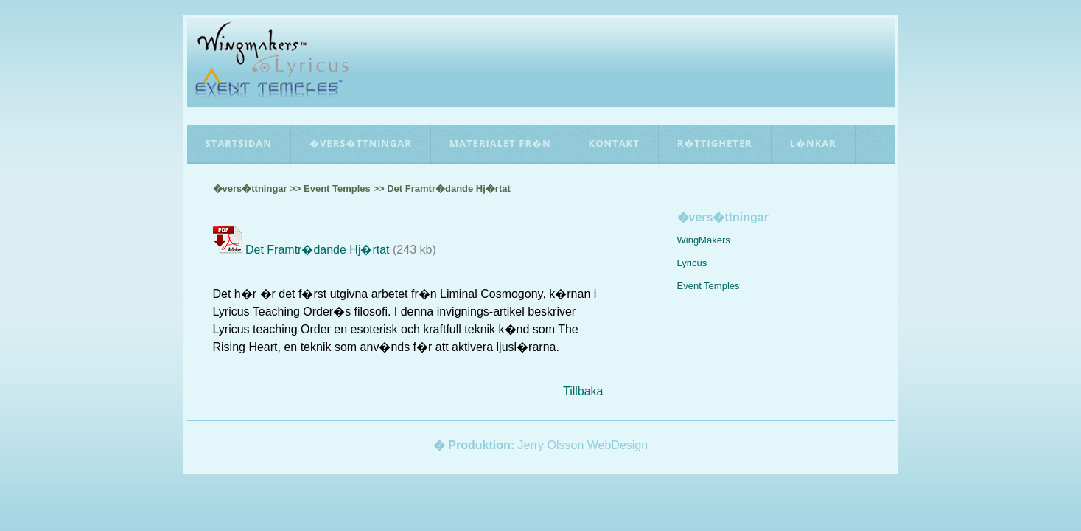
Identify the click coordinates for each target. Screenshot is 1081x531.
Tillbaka (583, 391)
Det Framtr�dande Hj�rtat (317, 249)
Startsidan (239, 143)
